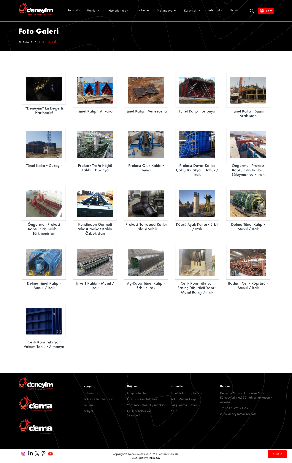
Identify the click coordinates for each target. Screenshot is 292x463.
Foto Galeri (47, 42)
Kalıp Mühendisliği (183, 399)
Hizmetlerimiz (119, 10)
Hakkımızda (91, 393)
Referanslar (215, 10)
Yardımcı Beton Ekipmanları (146, 405)
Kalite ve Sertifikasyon (98, 399)
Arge (174, 411)
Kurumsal (192, 10)
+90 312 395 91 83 (234, 408)
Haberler (143, 10)
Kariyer (88, 411)
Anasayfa (74, 10)
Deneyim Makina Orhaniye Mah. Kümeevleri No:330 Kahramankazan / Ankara (246, 398)
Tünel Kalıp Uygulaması (186, 393)
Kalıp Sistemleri (137, 393)
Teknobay (154, 458)
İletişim (234, 10)
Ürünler (94, 10)
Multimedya (167, 10)
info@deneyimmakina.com (238, 414)
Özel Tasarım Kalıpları (142, 399)
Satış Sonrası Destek (184, 405)
